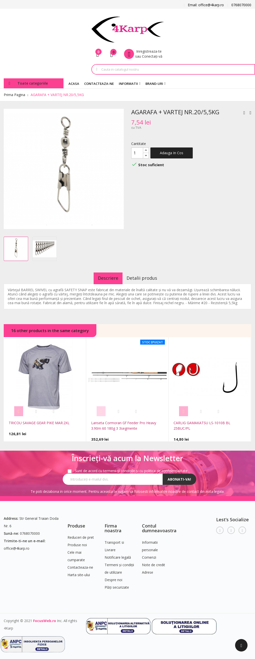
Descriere (105, 278)
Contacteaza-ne (80, 565)
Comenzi (149, 555)
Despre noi (113, 577)
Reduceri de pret (80, 535)
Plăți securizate (117, 585)
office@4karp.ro (16, 546)
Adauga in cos (171, 152)
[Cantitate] (137, 152)
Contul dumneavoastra (159, 526)
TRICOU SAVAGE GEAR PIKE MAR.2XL (39, 422)
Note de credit (153, 562)
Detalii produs (145, 278)
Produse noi (77, 543)
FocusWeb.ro (44, 618)
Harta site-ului (78, 573)
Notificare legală (118, 555)
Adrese (147, 570)
